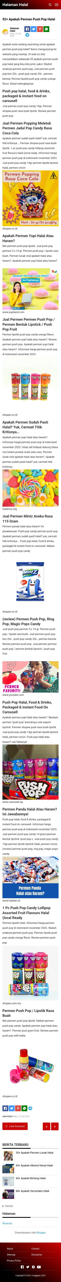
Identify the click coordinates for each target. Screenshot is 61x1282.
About (10, 1248)
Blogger (41, 1232)
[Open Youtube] (39, 1267)
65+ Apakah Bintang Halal (31, 1178)
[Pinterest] (40, 29)
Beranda (7, 1223)
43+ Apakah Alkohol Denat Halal (34, 1165)
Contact (35, 1248)
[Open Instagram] (33, 1267)
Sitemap (11, 1254)
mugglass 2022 (39, 1275)
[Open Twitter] (28, 1267)
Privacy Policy (14, 1260)
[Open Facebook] (22, 1267)
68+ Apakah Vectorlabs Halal (32, 1191)
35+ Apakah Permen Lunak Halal (34, 1152)
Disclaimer (36, 1254)
